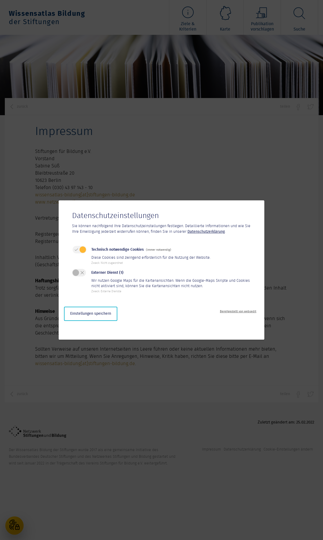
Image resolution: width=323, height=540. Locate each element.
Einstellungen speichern (90, 314)
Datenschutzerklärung (206, 232)
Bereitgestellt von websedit (238, 311)
